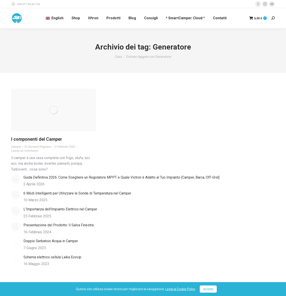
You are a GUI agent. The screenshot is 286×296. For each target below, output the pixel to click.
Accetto (208, 289)
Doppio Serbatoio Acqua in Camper (50, 241)
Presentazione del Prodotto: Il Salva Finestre (58, 225)
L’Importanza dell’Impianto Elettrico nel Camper (60, 209)
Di (38, 146)
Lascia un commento (24, 150)
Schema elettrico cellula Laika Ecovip (52, 257)
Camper (16, 146)
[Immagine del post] (15, 179)
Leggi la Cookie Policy (180, 289)
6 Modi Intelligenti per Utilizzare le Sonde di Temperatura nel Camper (77, 193)
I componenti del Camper (36, 139)
